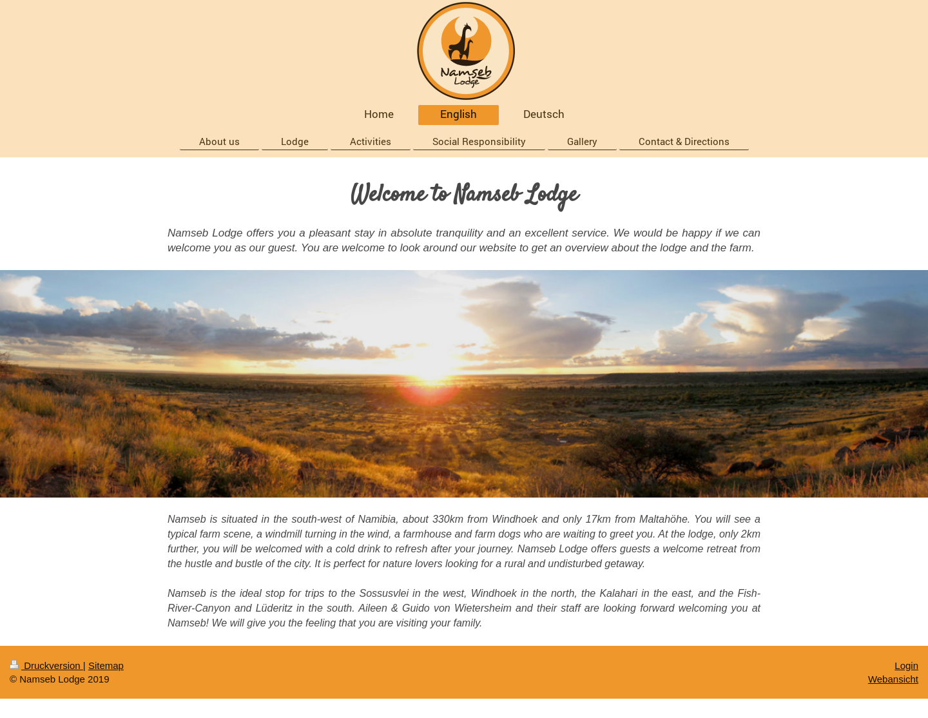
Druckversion (46, 665)
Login (906, 665)
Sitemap (106, 665)
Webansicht (893, 679)
